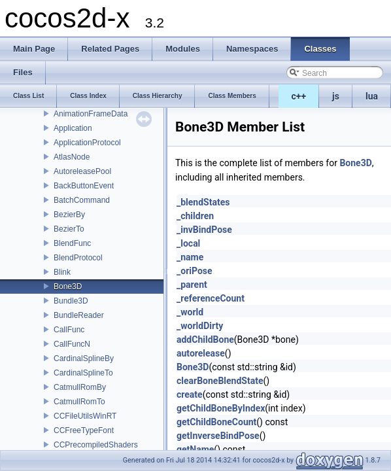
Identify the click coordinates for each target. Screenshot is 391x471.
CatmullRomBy (80, 387)
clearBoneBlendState (220, 380)
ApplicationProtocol (87, 142)
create (190, 394)
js (335, 96)
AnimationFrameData (91, 113)
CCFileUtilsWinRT (85, 416)
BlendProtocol (78, 257)
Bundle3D (71, 300)
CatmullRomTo (79, 401)
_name (190, 257)
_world (190, 312)
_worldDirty (200, 326)
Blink (62, 272)
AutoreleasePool (82, 171)
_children (195, 216)
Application (73, 128)
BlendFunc (72, 243)
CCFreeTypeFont (84, 430)
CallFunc (69, 329)
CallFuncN (72, 344)
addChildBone (205, 339)
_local (188, 243)
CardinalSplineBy (84, 358)
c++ (299, 96)
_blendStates (203, 202)
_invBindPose (204, 229)
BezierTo (69, 229)
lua (372, 96)
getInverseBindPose (218, 435)
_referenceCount (211, 298)
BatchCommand (82, 200)
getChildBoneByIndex (221, 408)
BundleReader (79, 315)
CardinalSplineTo (83, 372)
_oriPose (194, 271)
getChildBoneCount (216, 422)
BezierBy (69, 214)
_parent (192, 284)
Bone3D (68, 286)
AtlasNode (72, 157)
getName (195, 449)
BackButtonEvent (84, 185)
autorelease (201, 353)
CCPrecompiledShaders (96, 444)
